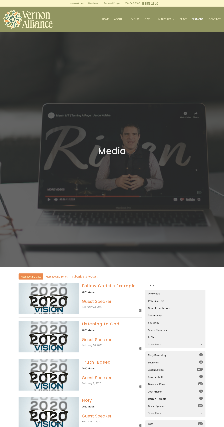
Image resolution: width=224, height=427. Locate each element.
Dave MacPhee (175, 384)
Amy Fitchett (175, 377)
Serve (183, 19)
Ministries (166, 19)
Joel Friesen (175, 391)
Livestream (94, 3)
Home (105, 19)
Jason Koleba (175, 369)
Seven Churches (157, 330)
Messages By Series (57, 276)
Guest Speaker (175, 406)
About (120, 19)
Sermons (197, 19)
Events (134, 19)
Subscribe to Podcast (84, 276)
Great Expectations (159, 308)
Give (148, 19)
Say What (153, 322)
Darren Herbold (175, 398)
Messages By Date (31, 276)
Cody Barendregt (175, 355)
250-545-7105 (132, 3)
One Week (154, 293)
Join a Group (77, 3)
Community (155, 315)
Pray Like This (156, 301)
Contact (214, 19)
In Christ (153, 337)
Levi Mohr (175, 362)
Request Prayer (112, 3)
